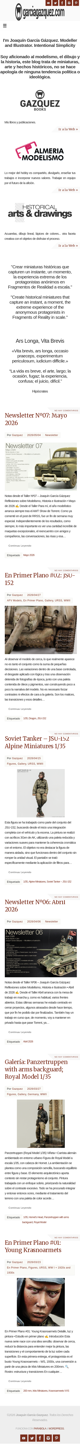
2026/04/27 (34, 595)
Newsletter (51, 435)
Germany (33, 1094)
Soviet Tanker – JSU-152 (59, 881)
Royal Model (40, 1222)
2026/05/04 (34, 435)
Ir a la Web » (68, 129)
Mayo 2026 (28, 555)
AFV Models (14, 600)
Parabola (40, 1428)
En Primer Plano (33, 600)
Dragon (32, 718)
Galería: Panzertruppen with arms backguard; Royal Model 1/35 (36, 1069)
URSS (58, 600)
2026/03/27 (34, 1088)
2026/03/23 (34, 1262)
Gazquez (17, 435)
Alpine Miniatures (37, 881)
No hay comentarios (66, 411)
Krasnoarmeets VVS (59, 1390)
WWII (67, 600)
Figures (11, 763)
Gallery (49, 600)
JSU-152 (41, 718)
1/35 (25, 718)
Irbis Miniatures (40, 1390)
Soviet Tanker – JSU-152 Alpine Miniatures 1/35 (37, 742)
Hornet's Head (36, 1217)
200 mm (27, 1390)
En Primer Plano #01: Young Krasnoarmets (33, 1246)
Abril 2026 (28, 1041)
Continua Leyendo (20, 545)
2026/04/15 (34, 758)
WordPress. (57, 1428)
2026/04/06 (34, 921)
